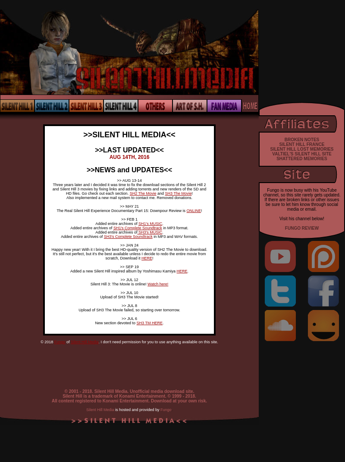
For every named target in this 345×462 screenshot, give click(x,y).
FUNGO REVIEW (302, 228)
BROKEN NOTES (302, 139)
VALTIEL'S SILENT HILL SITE (301, 154)
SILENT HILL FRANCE (302, 144)
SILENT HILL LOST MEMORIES (301, 149)
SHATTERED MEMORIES (301, 158)
